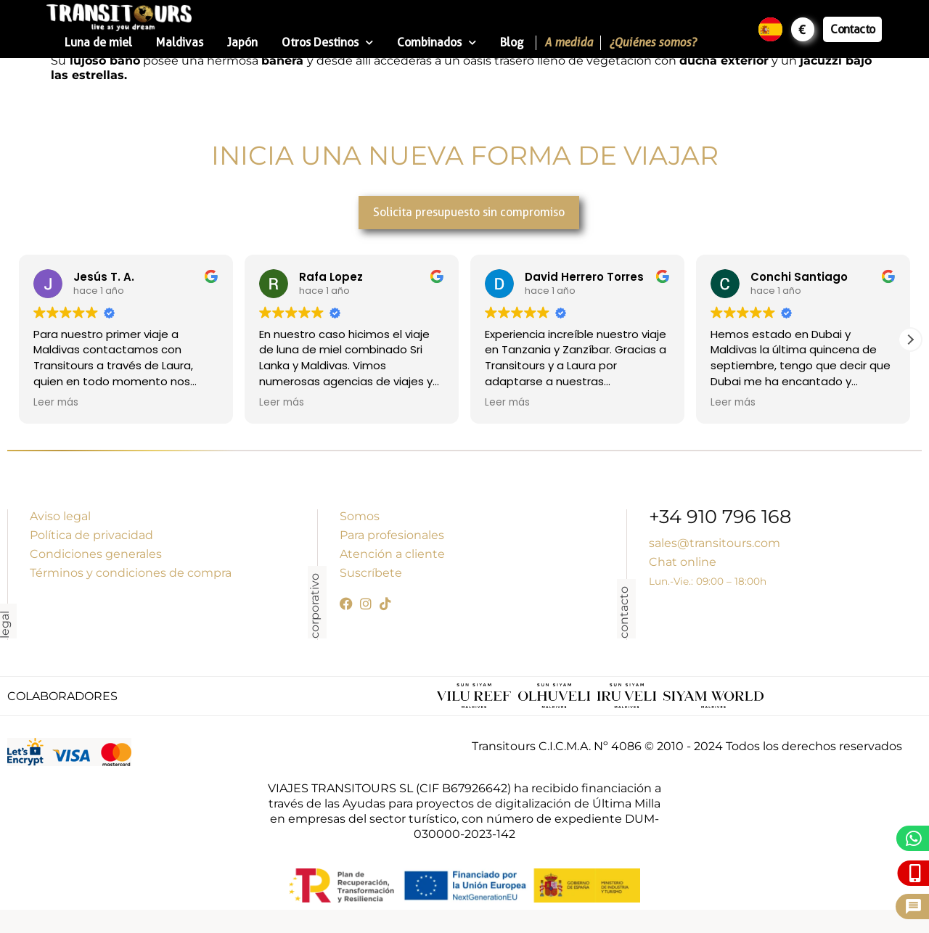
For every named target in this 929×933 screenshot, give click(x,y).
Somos (360, 516)
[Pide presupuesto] (913, 906)
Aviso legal (60, 516)
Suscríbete (371, 573)
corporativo (315, 605)
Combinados (436, 42)
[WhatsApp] (914, 838)
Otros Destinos (327, 42)
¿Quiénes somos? (652, 42)
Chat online (682, 562)
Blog (511, 42)
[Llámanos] (916, 873)
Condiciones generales (96, 554)
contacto (624, 612)
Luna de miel (98, 42)
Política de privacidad (91, 535)
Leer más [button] (55, 402)
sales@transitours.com (714, 543)
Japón (242, 42)
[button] (910, 339)
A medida (568, 42)
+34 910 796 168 (720, 518)
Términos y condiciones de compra (131, 573)
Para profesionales (392, 535)
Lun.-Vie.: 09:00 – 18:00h (707, 581)
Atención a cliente (392, 554)
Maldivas (179, 42)
